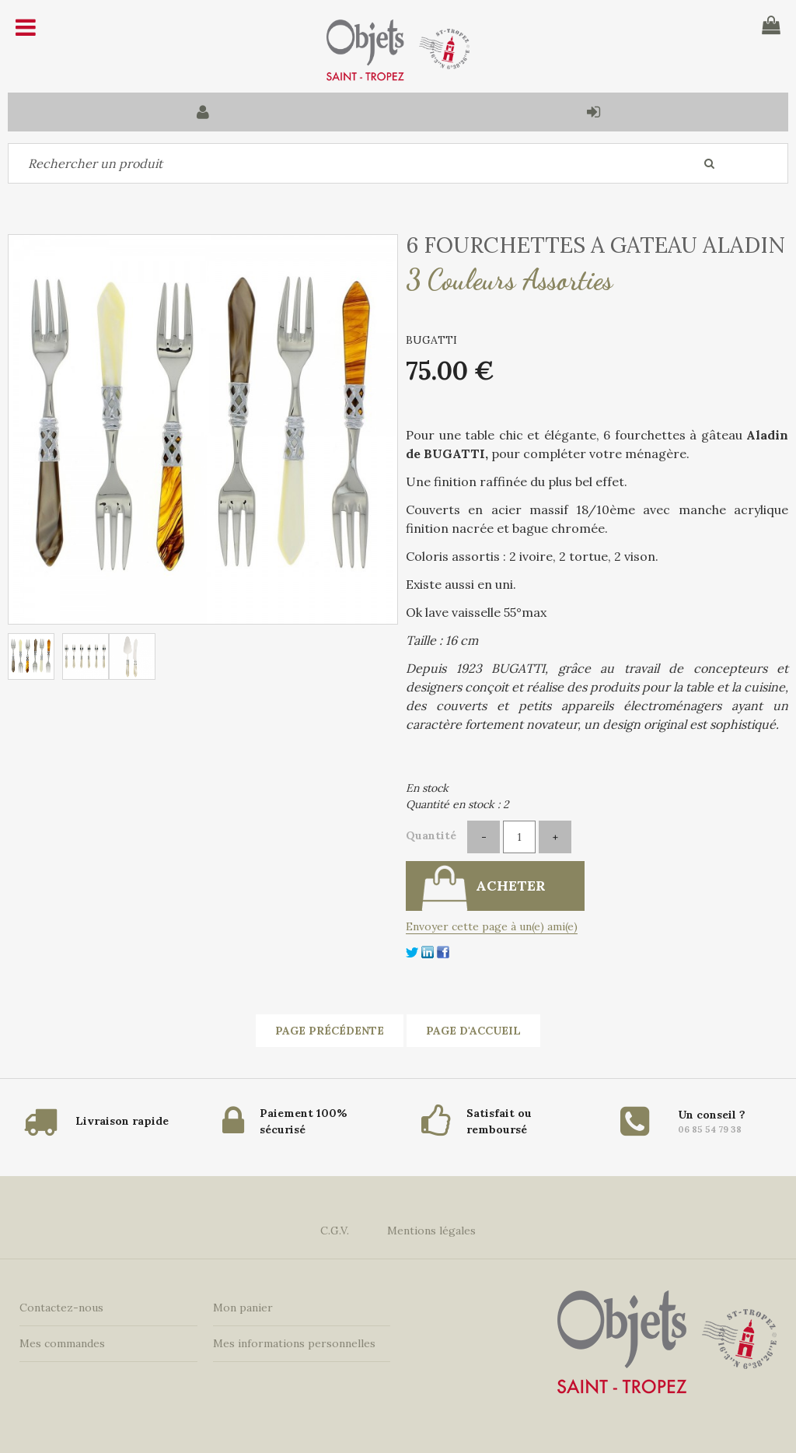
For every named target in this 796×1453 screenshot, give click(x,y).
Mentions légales (431, 1231)
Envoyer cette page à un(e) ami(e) (492, 926)
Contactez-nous (61, 1308)
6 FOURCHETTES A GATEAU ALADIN (595, 245)
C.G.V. (334, 1231)
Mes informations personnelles (294, 1343)
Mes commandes (62, 1343)
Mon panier (243, 1308)
